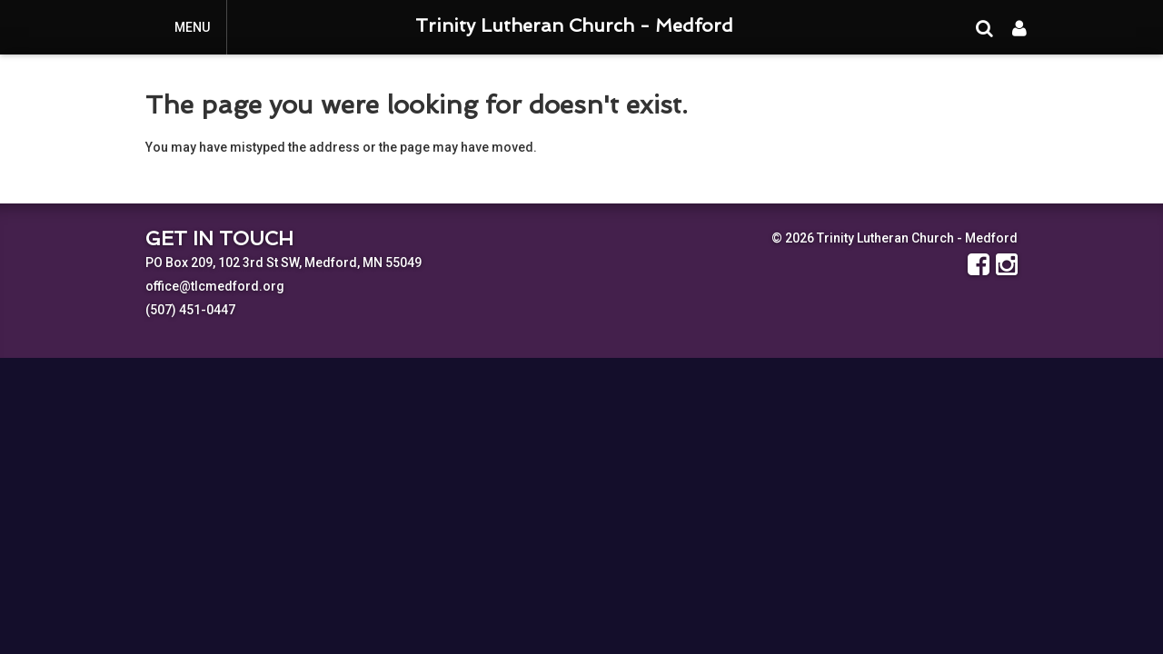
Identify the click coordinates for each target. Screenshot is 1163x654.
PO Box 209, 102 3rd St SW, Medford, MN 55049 (283, 262)
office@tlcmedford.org (214, 286)
